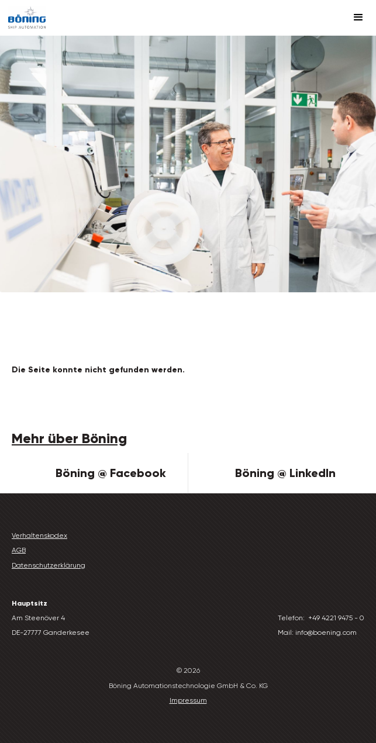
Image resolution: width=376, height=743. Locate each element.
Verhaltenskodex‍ (39, 535)
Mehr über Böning (69, 438)
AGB (19, 550)
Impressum (188, 700)
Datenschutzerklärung (48, 565)
